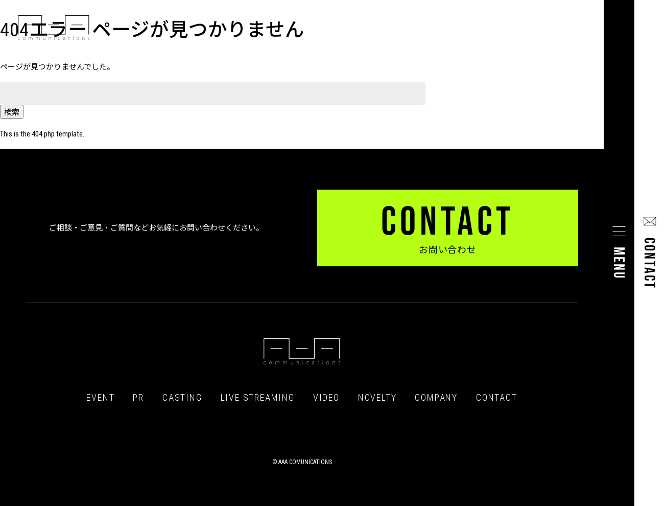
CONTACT (496, 397)
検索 (11, 112)
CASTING (182, 397)
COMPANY (436, 397)
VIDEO (326, 397)
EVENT (100, 397)
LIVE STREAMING (258, 397)
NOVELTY (377, 397)
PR (138, 397)
